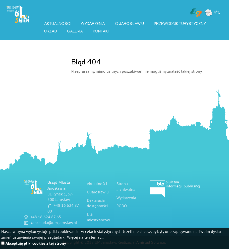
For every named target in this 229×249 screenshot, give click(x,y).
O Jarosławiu (129, 23)
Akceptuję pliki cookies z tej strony (36, 243)
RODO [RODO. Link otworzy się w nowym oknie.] (122, 206)
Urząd (50, 31)
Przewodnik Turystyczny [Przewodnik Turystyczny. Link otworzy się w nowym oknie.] (180, 23)
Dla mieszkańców (98, 217)
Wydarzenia (93, 23)
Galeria (75, 31)
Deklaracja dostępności (97, 203)
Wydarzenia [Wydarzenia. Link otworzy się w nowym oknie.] (126, 198)
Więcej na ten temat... (85, 237)
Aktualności (57, 23)
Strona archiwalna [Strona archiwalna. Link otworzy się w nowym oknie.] (126, 187)
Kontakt (101, 31)
